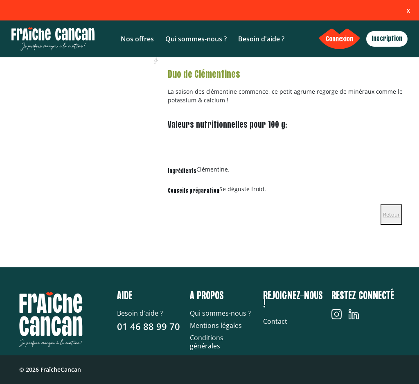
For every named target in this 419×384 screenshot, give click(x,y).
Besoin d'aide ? (261, 38)
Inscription (387, 39)
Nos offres (137, 38)
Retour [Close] (391, 214)
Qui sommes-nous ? (196, 38)
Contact (275, 321)
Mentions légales (216, 325)
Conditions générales (206, 341)
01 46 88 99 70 (148, 326)
